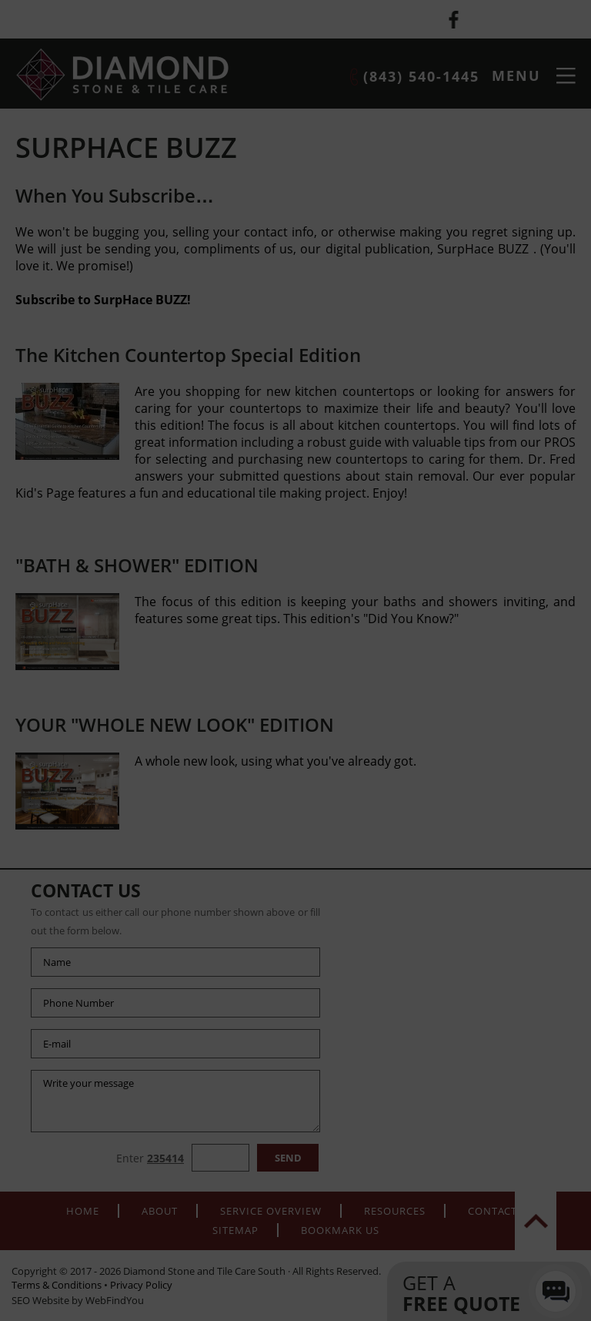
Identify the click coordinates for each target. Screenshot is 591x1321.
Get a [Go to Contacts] (473, 1292)
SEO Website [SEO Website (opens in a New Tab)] (40, 1300)
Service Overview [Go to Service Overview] (271, 1211)
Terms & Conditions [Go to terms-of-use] (57, 1285)
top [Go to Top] (535, 1221)
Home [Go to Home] (82, 1211)
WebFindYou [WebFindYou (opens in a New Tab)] (114, 1300)
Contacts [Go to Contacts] (495, 1211)
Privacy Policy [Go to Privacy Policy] (141, 1285)
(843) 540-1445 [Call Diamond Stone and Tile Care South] (421, 76)
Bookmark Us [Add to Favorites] (340, 1230)
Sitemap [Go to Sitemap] (235, 1230)
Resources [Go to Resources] (395, 1211)
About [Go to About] (160, 1211)
